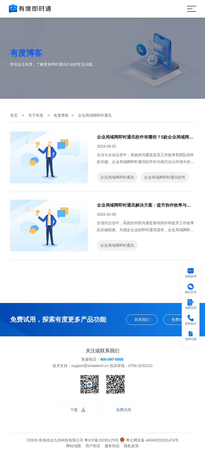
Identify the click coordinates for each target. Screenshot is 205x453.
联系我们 (142, 319)
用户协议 (92, 446)
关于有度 (35, 115)
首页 (14, 115)
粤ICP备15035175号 (102, 440)
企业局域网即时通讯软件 (164, 177)
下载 (77, 410)
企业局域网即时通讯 (117, 177)
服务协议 (112, 446)
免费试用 (178, 319)
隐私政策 (131, 446)
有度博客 (61, 115)
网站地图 (73, 446)
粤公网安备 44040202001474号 (149, 440)
